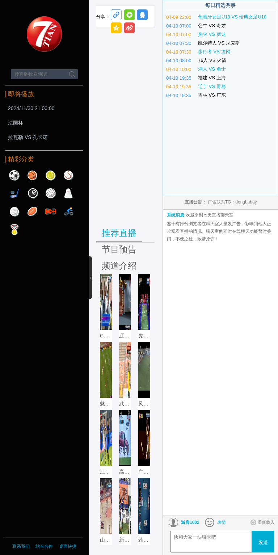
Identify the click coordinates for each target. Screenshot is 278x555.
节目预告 (119, 249)
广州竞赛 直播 (144, 472)
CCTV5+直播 (106, 336)
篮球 (32, 175)
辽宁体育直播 (125, 336)
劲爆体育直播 (144, 540)
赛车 (50, 211)
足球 (14, 175)
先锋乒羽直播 (144, 336)
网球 (50, 175)
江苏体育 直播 (106, 472)
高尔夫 (14, 211)
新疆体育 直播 (125, 540)
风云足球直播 (144, 404)
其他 (14, 229)
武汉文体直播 (125, 404)
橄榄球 (32, 211)
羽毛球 (68, 193)
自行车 (68, 211)
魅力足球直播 (106, 404)
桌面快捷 (67, 546)
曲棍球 (14, 193)
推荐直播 (119, 233)
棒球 (68, 175)
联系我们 (21, 546)
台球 (32, 193)
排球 (50, 193)
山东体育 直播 (106, 540)
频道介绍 (119, 265)
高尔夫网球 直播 (125, 472)
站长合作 (44, 546)
